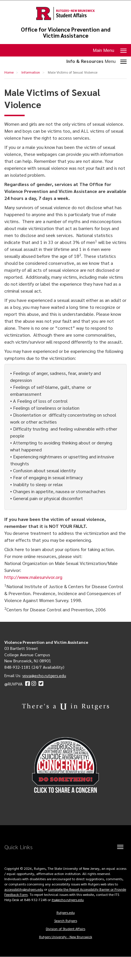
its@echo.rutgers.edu (68, 899)
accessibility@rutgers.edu (23, 889)
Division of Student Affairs (65, 928)
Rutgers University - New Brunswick (65, 936)
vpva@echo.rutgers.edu (44, 675)
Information (30, 72)
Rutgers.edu (66, 912)
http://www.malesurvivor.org (33, 577)
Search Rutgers (65, 920)
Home (9, 72)
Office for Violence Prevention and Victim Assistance (65, 32)
